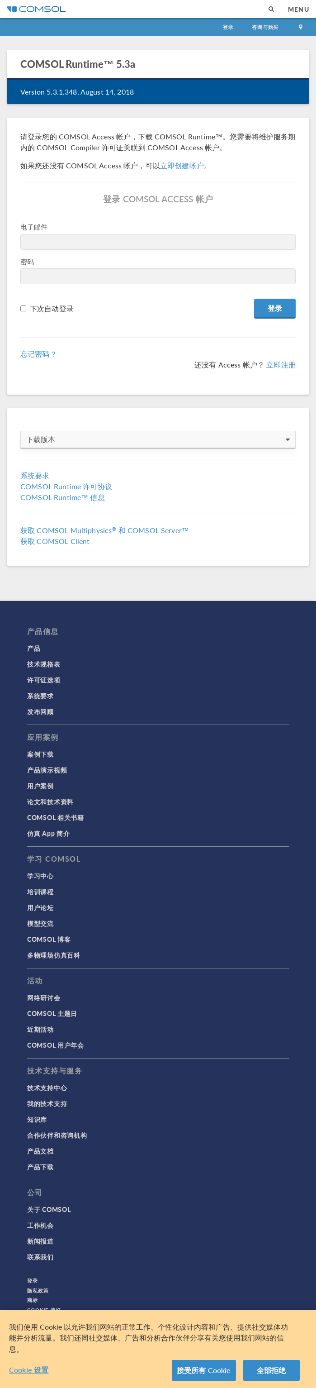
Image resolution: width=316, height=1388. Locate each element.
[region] (158, 1349)
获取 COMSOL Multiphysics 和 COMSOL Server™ (104, 530)
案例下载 (40, 753)
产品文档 (40, 1150)
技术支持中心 (47, 1087)
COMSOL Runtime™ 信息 (62, 497)
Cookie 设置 (28, 1369)
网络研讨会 (44, 997)
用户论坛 (40, 907)
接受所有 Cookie (204, 1370)
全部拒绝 (271, 1370)
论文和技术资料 (50, 801)
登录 (228, 27)
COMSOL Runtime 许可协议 (66, 486)
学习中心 (40, 875)
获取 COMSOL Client (55, 541)
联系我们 (40, 1256)
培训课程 (40, 891)
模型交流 (40, 923)
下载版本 (158, 439)
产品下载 (40, 1166)
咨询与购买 (265, 27)
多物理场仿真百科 (53, 954)
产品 (33, 648)
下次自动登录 (52, 308)
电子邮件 (34, 226)
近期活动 (40, 1029)
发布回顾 (40, 711)
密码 (27, 261)
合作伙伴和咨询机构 (57, 1135)
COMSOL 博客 (49, 939)
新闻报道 (40, 1240)
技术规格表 (44, 663)
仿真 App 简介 (48, 833)
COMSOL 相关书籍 (55, 817)
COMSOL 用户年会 (55, 1044)
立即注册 (281, 364)
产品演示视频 (47, 769)
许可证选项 (44, 679)
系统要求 (35, 475)
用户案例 (40, 785)
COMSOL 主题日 (52, 1013)
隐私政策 (38, 1290)
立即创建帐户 (182, 165)
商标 (32, 1300)
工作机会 (40, 1225)
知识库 (37, 1119)
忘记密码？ (38, 353)
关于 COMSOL (49, 1209)
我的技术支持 (47, 1103)
